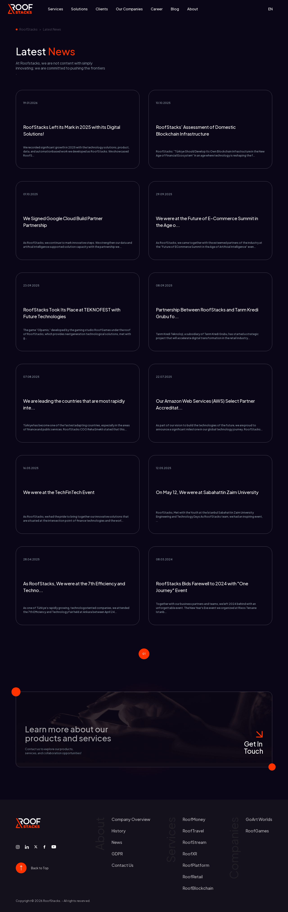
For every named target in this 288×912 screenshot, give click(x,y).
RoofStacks (28, 29)
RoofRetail (193, 876)
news (117, 842)
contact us (122, 865)
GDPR (117, 853)
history (119, 830)
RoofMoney (194, 819)
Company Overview (131, 819)
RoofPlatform (196, 865)
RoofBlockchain (198, 888)
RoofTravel (193, 830)
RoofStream (194, 842)
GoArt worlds (259, 819)
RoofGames (257, 830)
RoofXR (190, 853)
